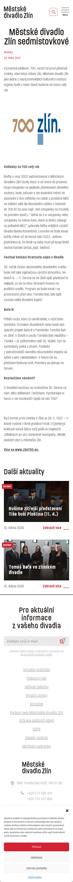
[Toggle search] (53, 12)
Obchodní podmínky (36, 746)
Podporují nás (37, 678)
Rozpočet (36, 704)
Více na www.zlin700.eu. (21, 450)
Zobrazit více (52, 528)
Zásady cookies (35, 877)
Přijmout (36, 846)
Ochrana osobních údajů (36, 721)
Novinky (8, 52)
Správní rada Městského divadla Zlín (36, 713)
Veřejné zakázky (37, 687)
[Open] (65, 12)
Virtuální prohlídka (36, 670)
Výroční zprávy (36, 696)
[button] (67, 811)
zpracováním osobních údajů (36, 654)
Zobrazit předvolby (36, 868)
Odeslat (62, 641)
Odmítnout (36, 857)
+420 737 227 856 (39, 799)
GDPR (36, 729)
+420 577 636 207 (39, 793)
